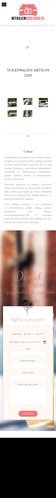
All (27, 136)
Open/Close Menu (4, 4)
